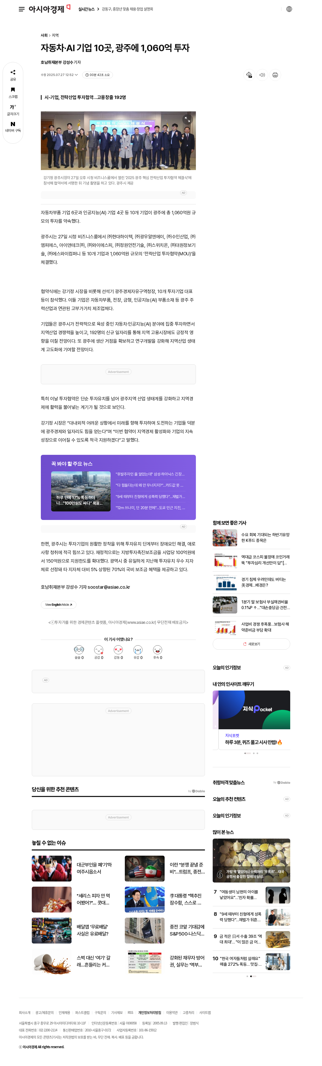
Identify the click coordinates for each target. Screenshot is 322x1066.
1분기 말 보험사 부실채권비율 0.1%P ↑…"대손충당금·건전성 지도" (265, 613)
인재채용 (64, 1020)
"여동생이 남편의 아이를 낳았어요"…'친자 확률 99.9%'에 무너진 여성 (239, 906)
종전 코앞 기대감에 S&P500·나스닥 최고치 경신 (187, 939)
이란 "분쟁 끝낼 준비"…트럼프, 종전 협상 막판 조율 (186, 877)
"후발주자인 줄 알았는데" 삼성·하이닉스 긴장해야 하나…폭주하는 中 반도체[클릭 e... (151, 481)
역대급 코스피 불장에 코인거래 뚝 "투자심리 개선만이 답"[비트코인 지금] (265, 569)
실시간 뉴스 (86, 9)
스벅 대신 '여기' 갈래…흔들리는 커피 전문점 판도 (93, 970)
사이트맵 (205, 1020)
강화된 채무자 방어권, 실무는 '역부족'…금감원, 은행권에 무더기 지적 (187, 970)
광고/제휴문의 (44, 1020)
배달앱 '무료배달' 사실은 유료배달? (93, 939)
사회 (44, 35)
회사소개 (24, 1020)
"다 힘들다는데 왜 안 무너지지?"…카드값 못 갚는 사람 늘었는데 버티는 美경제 (151, 492)
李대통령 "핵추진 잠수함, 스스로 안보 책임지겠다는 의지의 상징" (187, 908)
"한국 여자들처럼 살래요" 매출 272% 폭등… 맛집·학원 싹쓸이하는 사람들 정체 (241, 973)
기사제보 (116, 1020)
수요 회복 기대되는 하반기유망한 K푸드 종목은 (265, 546)
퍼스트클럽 (82, 1020)
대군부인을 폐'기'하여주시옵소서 (94, 877)
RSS (130, 1020)
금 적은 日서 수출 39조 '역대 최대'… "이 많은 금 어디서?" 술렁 (241, 950)
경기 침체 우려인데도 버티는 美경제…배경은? (263, 591)
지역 (55, 35)
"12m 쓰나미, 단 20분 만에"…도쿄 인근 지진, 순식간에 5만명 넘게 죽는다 (151, 514)
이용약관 (172, 1020)
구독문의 (100, 1020)
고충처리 (188, 1020)
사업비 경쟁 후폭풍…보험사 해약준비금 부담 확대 (265, 636)
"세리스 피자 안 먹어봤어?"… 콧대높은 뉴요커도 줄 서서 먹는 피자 (93, 908)
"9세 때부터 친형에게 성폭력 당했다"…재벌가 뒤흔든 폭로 (151, 503)
